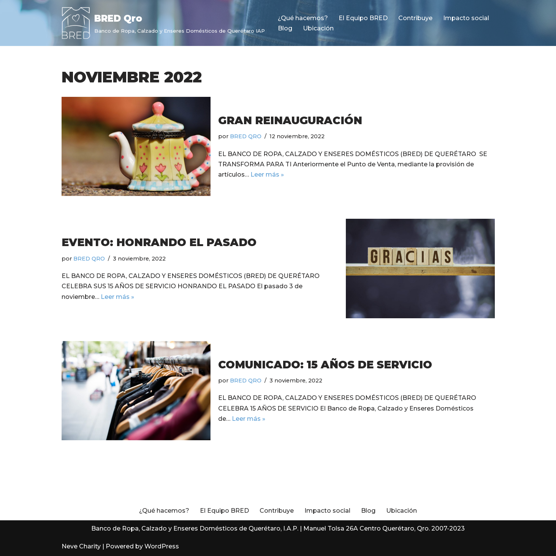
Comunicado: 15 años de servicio (325, 364)
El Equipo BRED (363, 18)
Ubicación (318, 28)
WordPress (161, 546)
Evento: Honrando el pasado (159, 242)
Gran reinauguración (290, 120)
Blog (285, 28)
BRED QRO (245, 136)
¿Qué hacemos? (303, 18)
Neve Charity (81, 546)
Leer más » (267, 174)
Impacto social (466, 18)
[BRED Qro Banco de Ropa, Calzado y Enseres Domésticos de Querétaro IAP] (163, 23)
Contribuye (415, 18)
